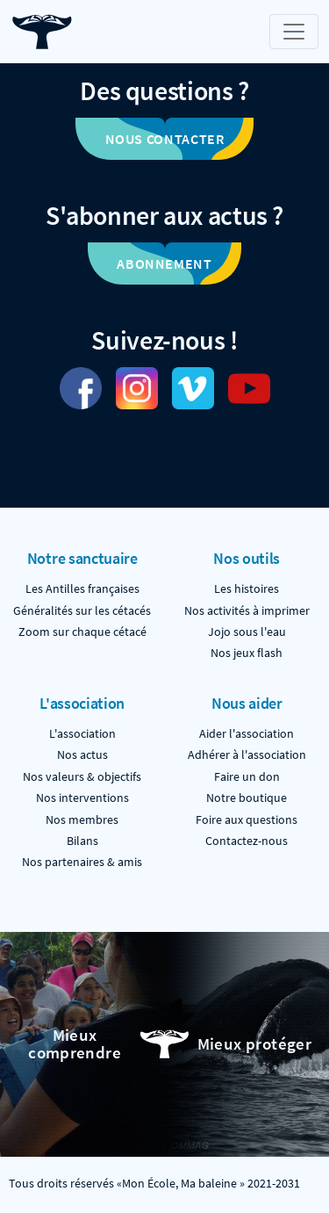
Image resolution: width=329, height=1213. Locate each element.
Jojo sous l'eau (247, 632)
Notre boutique (246, 798)
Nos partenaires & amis (82, 862)
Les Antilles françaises (82, 588)
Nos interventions (82, 798)
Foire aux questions (246, 819)
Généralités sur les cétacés (82, 610)
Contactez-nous (246, 841)
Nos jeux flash (247, 653)
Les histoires (246, 588)
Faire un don (247, 776)
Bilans (82, 841)
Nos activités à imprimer (247, 610)
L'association (82, 733)
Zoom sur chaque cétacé (82, 632)
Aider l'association (246, 733)
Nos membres (82, 819)
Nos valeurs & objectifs (82, 776)
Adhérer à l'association (247, 754)
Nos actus (82, 754)
